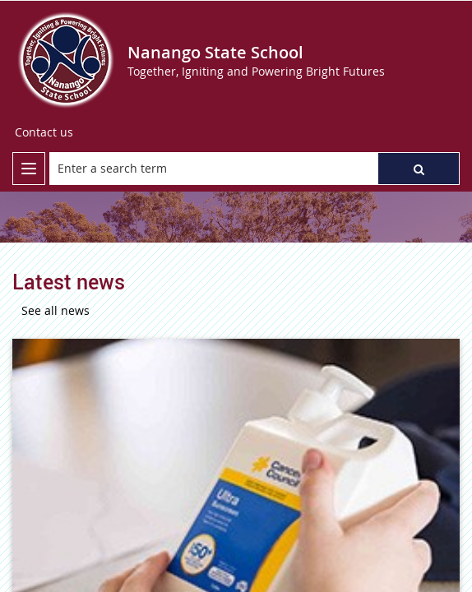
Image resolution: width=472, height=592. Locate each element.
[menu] (28, 168)
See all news (55, 310)
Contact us (44, 132)
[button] (418, 168)
